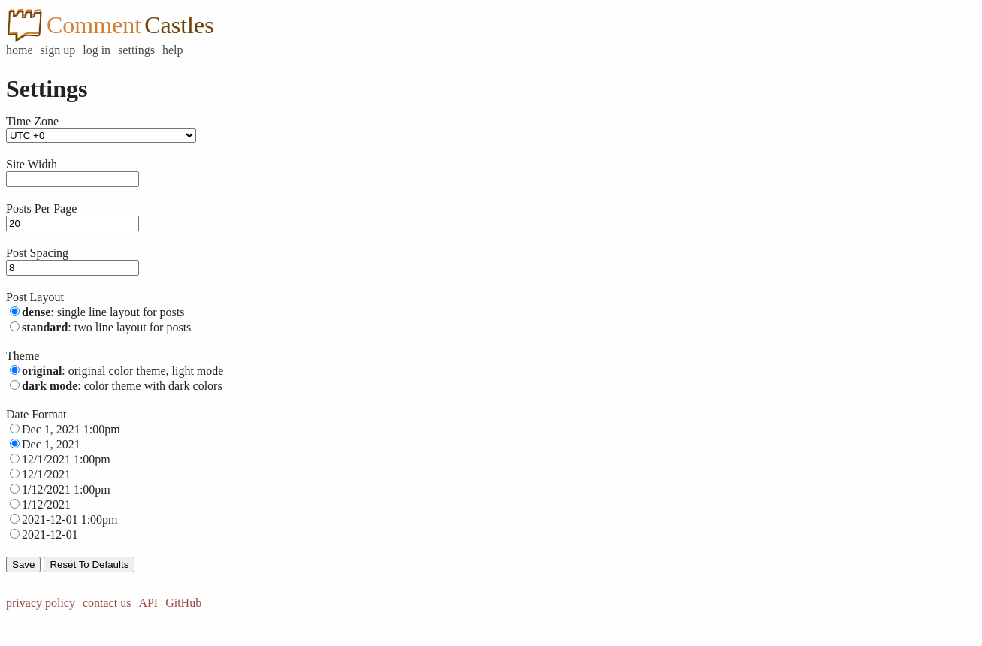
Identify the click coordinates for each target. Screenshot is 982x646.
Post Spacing (37, 252)
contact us (107, 602)
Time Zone (32, 121)
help (172, 50)
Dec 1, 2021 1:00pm (71, 429)
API (148, 602)
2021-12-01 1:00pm (70, 519)
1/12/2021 (46, 504)
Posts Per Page (41, 208)
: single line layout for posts (103, 312)
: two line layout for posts (106, 327)
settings (136, 50)
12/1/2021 (46, 474)
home (19, 50)
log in (96, 50)
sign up (58, 50)
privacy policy (40, 602)
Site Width (31, 164)
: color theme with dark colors (122, 385)
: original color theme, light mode (122, 370)
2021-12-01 (50, 534)
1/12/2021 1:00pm (66, 489)
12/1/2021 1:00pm (66, 459)
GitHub (183, 602)
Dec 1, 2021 (51, 444)
